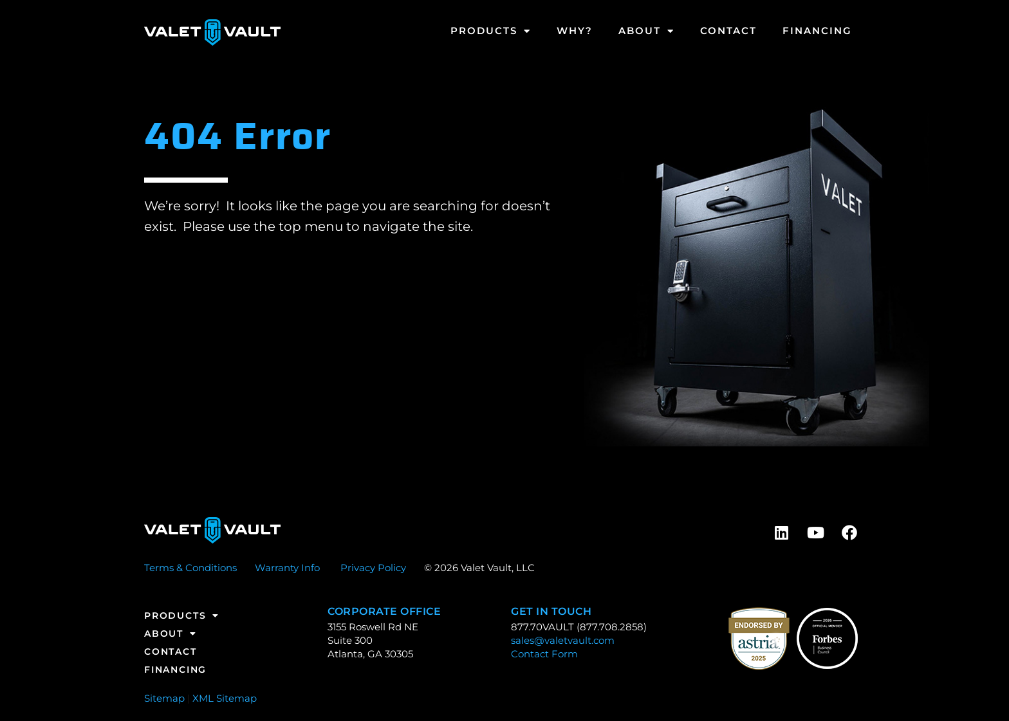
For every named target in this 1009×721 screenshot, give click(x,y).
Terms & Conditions (190, 567)
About (646, 31)
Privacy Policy (373, 567)
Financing (817, 30)
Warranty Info (287, 567)
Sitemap (164, 698)
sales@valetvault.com (563, 640)
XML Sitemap (224, 698)
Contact (728, 30)
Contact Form (544, 654)
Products (490, 31)
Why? (575, 30)
